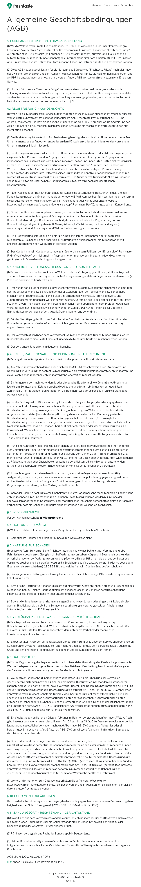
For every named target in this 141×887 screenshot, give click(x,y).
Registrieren (111, 5)
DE (67, 881)
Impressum (65, 873)
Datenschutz (85, 873)
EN (73, 881)
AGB (75, 873)
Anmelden (127, 5)
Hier (9, 861)
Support (98, 5)
